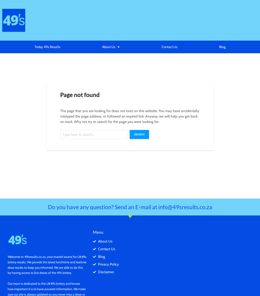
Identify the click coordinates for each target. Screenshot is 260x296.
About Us (111, 47)
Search (139, 134)
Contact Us (169, 47)
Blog (222, 47)
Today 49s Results (47, 47)
